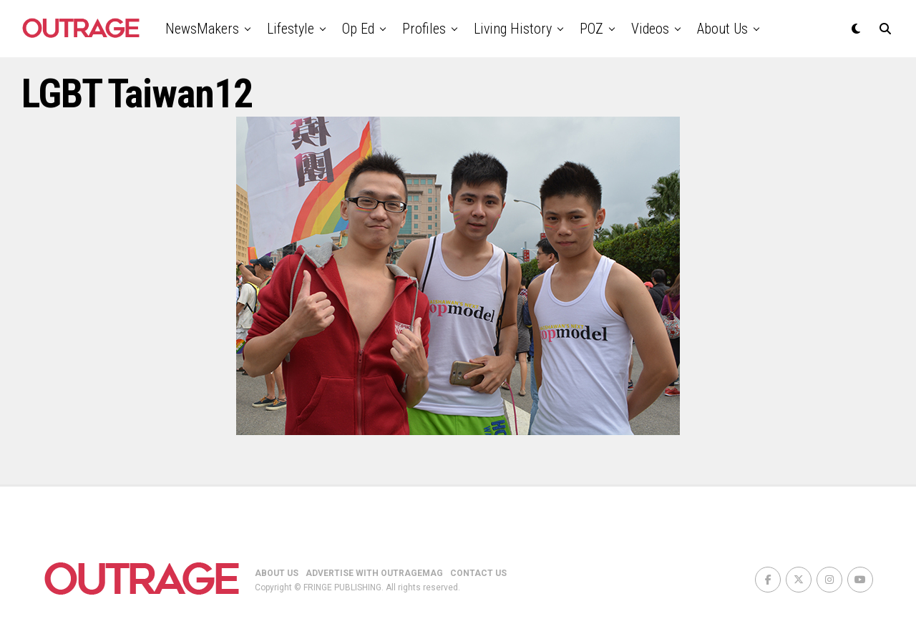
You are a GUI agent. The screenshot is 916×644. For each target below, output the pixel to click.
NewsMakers (202, 28)
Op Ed (358, 28)
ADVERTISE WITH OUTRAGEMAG (374, 573)
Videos (650, 28)
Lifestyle (290, 28)
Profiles (424, 28)
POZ (591, 28)
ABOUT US (276, 573)
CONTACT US (478, 573)
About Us (722, 28)
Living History (513, 28)
